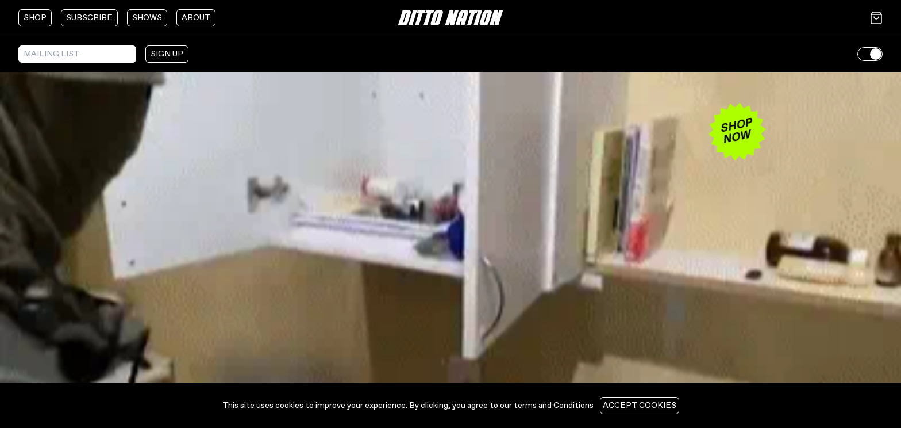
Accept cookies (639, 405)
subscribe (89, 18)
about (196, 18)
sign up (167, 54)
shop (35, 18)
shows (147, 18)
